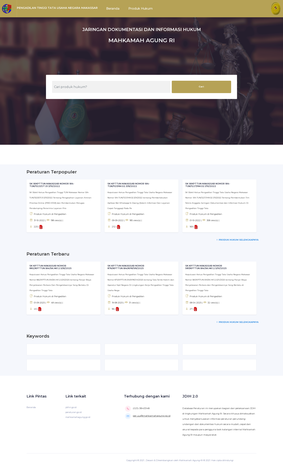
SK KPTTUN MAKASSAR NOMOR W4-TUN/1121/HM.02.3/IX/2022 (129, 185)
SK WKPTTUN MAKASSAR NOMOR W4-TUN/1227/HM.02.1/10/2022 (208, 185)
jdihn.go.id (70, 408)
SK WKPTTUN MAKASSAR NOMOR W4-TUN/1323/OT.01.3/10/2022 (52, 185)
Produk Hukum (140, 8)
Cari (201, 86)
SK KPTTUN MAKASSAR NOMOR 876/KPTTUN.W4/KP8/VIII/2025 (126, 267)
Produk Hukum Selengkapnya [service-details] (236, 239)
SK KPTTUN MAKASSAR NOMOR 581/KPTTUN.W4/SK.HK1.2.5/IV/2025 (206, 267)
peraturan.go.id (73, 412)
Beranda (112, 8)
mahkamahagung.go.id (78, 417)
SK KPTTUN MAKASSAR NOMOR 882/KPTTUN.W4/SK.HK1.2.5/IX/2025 (50, 267)
